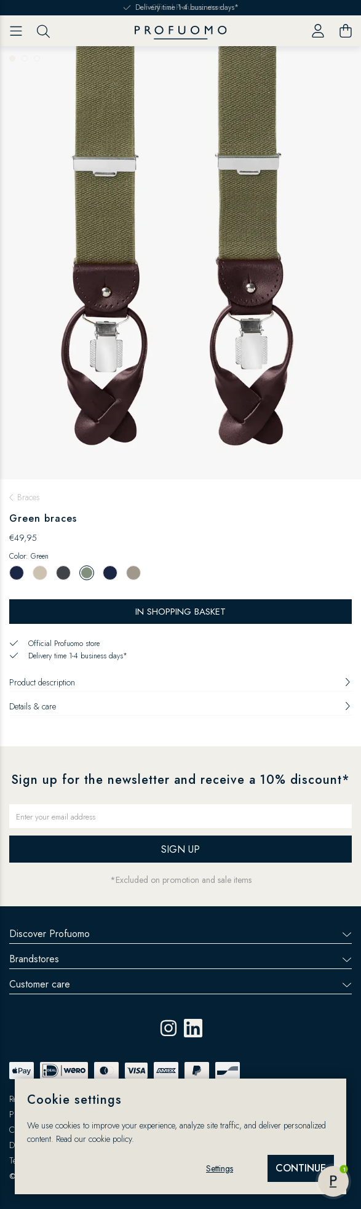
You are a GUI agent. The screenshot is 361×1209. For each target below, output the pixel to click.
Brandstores (180, 959)
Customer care (180, 984)
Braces (28, 497)
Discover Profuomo (180, 934)
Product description (180, 682)
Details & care (180, 706)
